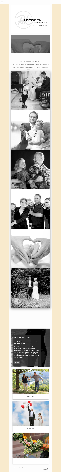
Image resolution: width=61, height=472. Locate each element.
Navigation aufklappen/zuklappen (30, 2)
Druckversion (17, 468)
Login (47, 468)
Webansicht (46, 469)
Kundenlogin (30, 428)
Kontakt (17, 362)
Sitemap (24, 468)
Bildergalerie (30, 396)
